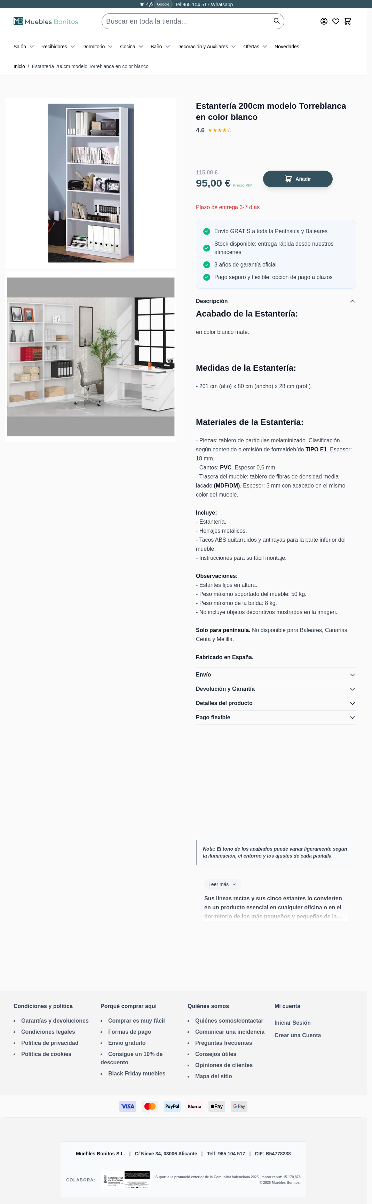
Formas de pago (129, 1032)
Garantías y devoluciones (55, 1021)
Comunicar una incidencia (229, 1032)
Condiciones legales (48, 1032)
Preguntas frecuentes (223, 1043)
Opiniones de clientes (224, 1065)
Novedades (287, 46)
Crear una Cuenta (298, 1035)
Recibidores (59, 46)
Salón (25, 46)
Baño (161, 46)
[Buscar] (276, 20)
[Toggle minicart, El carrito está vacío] (347, 21)
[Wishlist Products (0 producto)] (335, 21)
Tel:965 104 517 (192, 4)
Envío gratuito (127, 1043)
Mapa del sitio (213, 1076)
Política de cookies (46, 1054)
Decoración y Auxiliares (207, 46)
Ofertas (256, 46)
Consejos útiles (215, 1054)
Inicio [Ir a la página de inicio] (19, 66)
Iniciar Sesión (293, 1023)
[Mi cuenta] (324, 21)
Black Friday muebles (137, 1073)
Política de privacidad (50, 1043)
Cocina (132, 46)
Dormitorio (98, 46)
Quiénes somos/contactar (229, 1021)
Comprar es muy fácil (136, 1021)
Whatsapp (221, 4)
